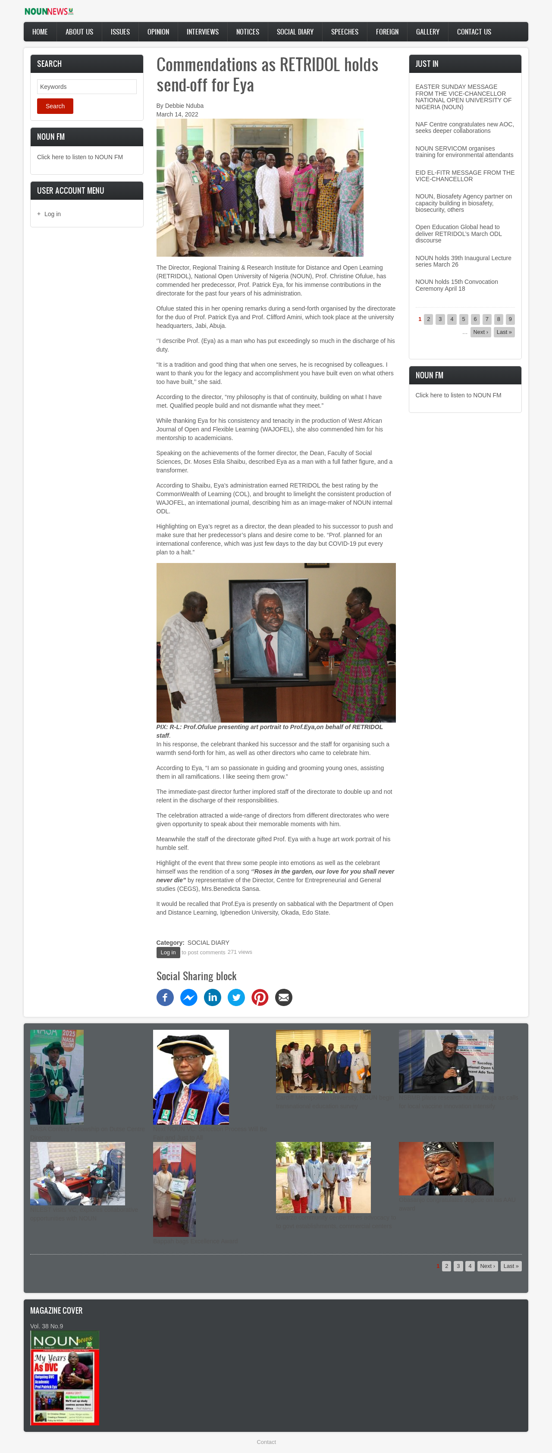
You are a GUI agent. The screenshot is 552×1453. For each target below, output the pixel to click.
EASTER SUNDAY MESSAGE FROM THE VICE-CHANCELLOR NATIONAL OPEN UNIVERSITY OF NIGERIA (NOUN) (464, 96)
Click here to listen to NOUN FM (80, 157)
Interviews (203, 31)
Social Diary (295, 31)
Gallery (427, 31)
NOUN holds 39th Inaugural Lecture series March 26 (464, 261)
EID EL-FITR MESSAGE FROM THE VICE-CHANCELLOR (465, 175)
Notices (247, 31)
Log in (52, 214)
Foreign (387, 31)
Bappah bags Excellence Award (195, 1241)
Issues (120, 31)
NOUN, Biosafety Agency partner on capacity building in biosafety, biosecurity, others (464, 203)
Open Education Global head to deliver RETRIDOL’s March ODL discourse (459, 233)
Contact (266, 1442)
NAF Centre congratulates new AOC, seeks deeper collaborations (465, 127)
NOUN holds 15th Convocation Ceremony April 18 (457, 285)
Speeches (344, 31)
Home (40, 31)
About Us (79, 31)
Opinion (158, 31)
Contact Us (474, 31)
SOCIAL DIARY (208, 942)
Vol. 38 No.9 (46, 1326)
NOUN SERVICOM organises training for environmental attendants (465, 151)
